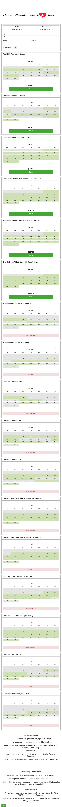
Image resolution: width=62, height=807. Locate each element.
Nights (5, 34)
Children (33, 40)
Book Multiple (7, 47)
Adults (5, 40)
